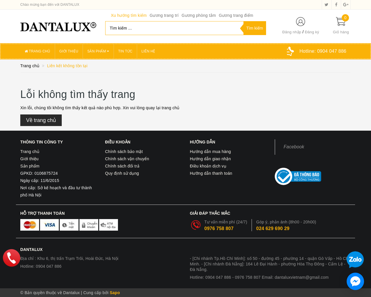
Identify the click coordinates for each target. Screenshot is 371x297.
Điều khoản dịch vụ (208, 166)
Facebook (294, 146)
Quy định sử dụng (122, 173)
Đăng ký (312, 32)
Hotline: (322, 51)
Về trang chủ (41, 120)
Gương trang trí (164, 15)
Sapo (115, 292)
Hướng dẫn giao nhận (210, 158)
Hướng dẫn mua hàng (210, 151)
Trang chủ (37, 51)
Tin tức (125, 51)
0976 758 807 (219, 228)
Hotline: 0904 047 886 (40, 266)
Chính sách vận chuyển (127, 158)
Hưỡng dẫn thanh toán (211, 173)
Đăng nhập (291, 32)
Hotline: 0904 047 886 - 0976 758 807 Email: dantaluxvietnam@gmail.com (259, 277)
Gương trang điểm (236, 15)
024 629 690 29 (273, 228)
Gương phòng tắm (198, 15)
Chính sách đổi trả (122, 166)
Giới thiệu (69, 51)
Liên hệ (148, 51)
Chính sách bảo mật (124, 151)
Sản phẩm (98, 51)
